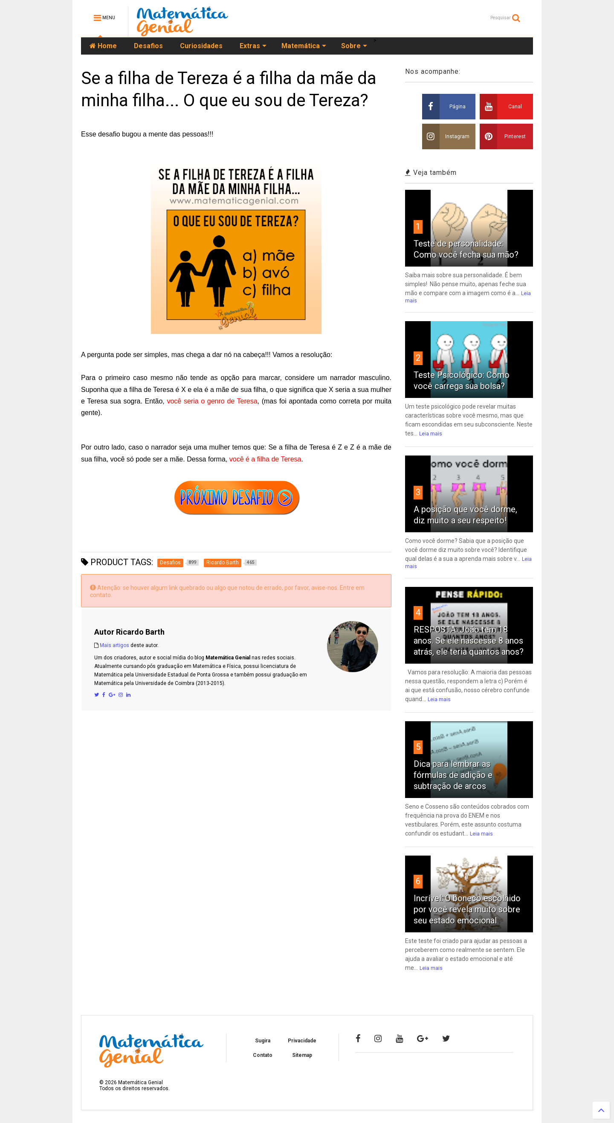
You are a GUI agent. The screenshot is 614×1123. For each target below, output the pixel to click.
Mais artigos (114, 645)
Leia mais (430, 434)
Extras (253, 46)
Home (103, 46)
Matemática (303, 46)
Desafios (148, 46)
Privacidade (302, 1041)
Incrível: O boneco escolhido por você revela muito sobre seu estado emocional (467, 909)
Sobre (354, 46)
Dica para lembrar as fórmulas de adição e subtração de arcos (453, 775)
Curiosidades (201, 46)
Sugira (262, 1041)
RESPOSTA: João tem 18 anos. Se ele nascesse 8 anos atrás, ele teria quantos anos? (469, 640)
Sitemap (302, 1055)
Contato (262, 1055)
